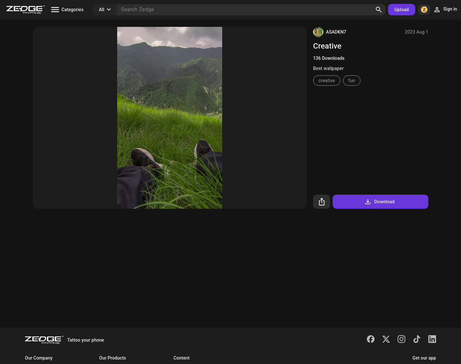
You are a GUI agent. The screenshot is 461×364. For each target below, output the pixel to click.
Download (379, 201)
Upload (401, 9)
